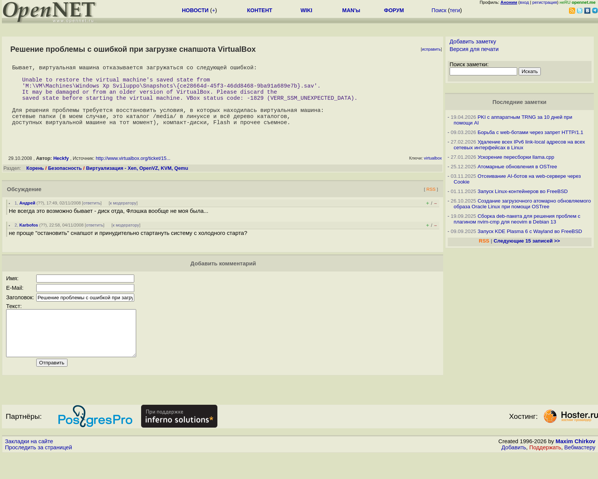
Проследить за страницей (38, 472)
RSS (431, 204)
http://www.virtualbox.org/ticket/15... (133, 173)
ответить (91, 218)
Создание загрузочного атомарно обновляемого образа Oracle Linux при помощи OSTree (522, 203)
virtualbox (433, 173)
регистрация (544, 2)
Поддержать (545, 472)
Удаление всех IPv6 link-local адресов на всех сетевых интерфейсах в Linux (519, 144)
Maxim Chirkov (575, 466)
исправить (431, 49)
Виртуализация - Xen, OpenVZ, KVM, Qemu (137, 183)
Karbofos (28, 240)
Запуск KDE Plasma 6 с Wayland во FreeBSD (529, 231)
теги (455, 10)
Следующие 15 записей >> (527, 241)
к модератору (123, 218)
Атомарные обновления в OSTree (517, 166)
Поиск (439, 10)
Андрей (27, 218)
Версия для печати (474, 49)
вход (524, 2)
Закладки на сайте (29, 466)
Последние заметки (519, 102)
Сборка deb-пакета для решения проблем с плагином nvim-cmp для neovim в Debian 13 (517, 219)
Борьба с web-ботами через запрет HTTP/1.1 (530, 132)
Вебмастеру (579, 472)
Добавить (514, 472)
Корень (35, 183)
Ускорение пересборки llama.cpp (515, 157)
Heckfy (61, 173)
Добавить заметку (473, 41)
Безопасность (65, 183)
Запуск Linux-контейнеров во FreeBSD (522, 191)
